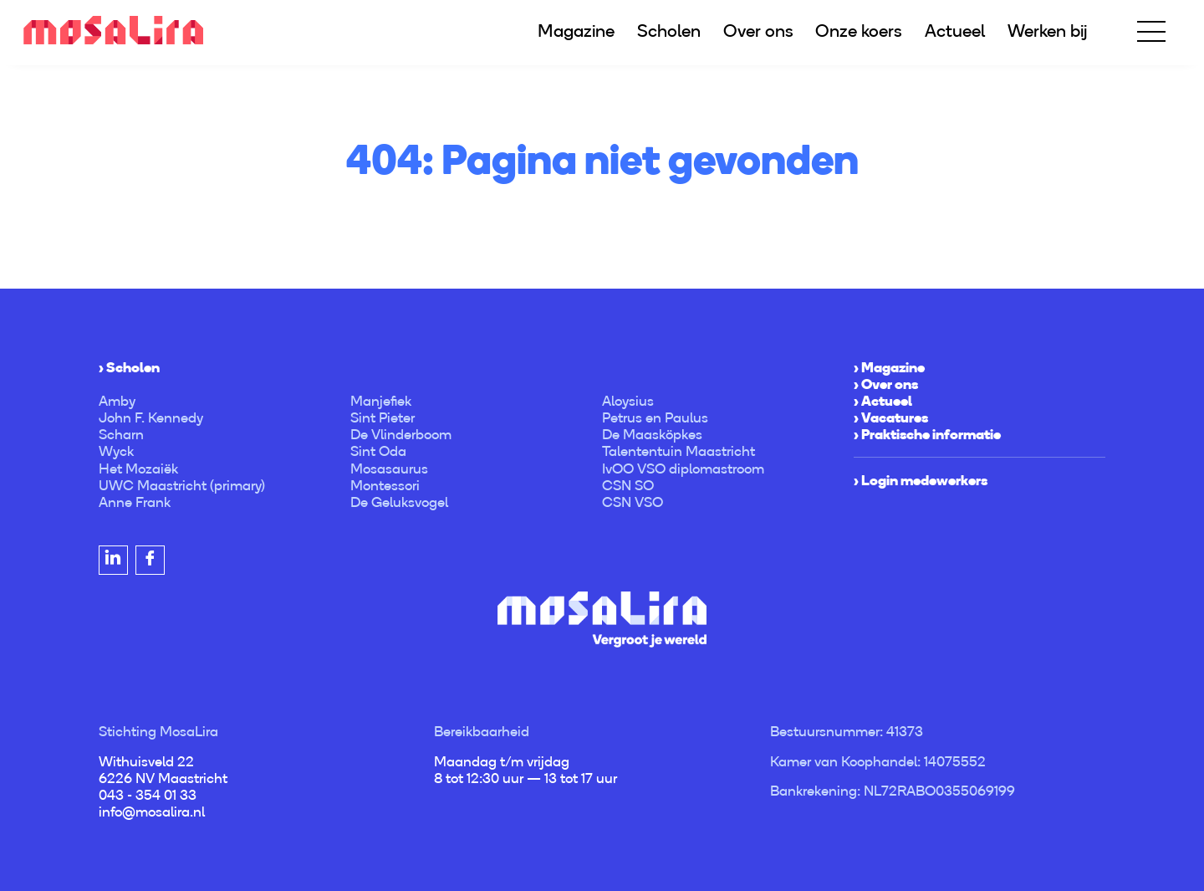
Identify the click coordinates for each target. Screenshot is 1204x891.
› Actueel (883, 400)
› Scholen (129, 367)
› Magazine (889, 367)
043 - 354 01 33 (147, 794)
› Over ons (886, 384)
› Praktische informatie (927, 434)
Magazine (576, 30)
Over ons (758, 30)
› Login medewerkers (920, 480)
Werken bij (1047, 30)
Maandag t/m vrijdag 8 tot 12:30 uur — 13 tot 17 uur (525, 769)
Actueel (955, 30)
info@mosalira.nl (152, 811)
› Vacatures (891, 417)
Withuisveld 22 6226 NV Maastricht (163, 769)
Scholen (669, 30)
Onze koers (858, 30)
